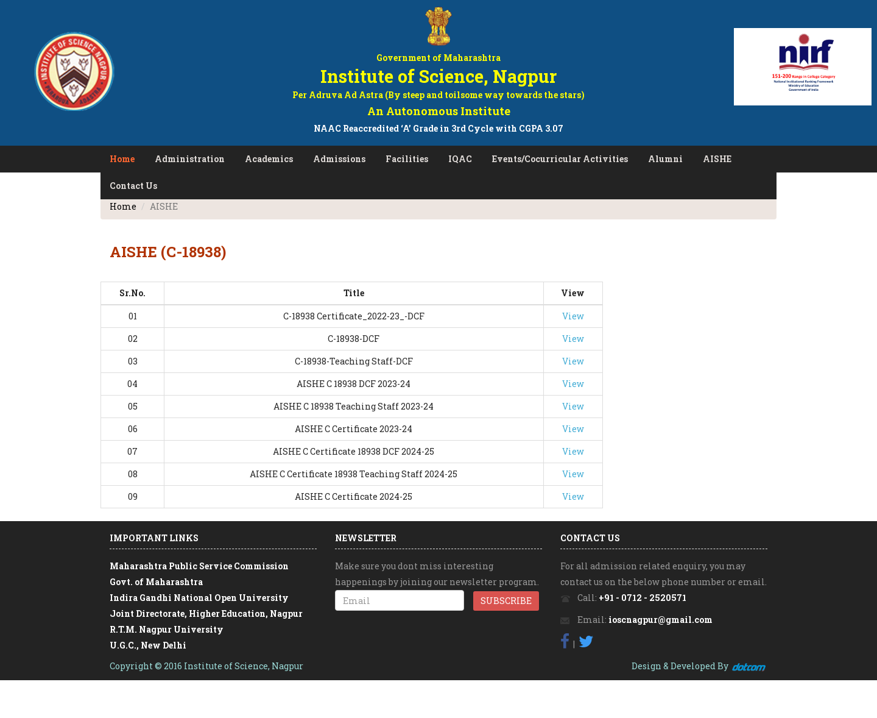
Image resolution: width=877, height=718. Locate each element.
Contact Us (133, 185)
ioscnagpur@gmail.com (660, 619)
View (573, 316)
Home (122, 159)
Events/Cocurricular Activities (560, 159)
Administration (190, 159)
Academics (269, 159)
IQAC (460, 159)
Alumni (665, 159)
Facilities (407, 159)
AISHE (717, 159)
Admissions (339, 159)
